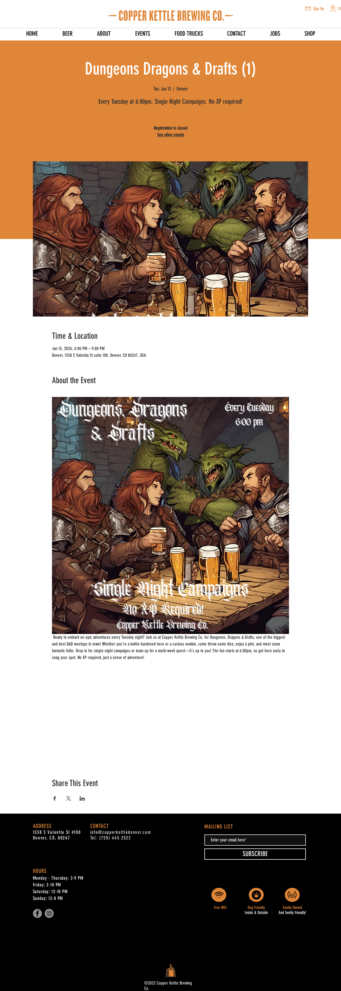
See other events (170, 134)
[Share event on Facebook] (54, 798)
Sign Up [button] (318, 8)
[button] (308, 8)
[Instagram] (49, 913)
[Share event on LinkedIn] (82, 798)
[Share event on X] (68, 798)
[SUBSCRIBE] (255, 854)
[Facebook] (37, 913)
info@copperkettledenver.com (120, 832)
